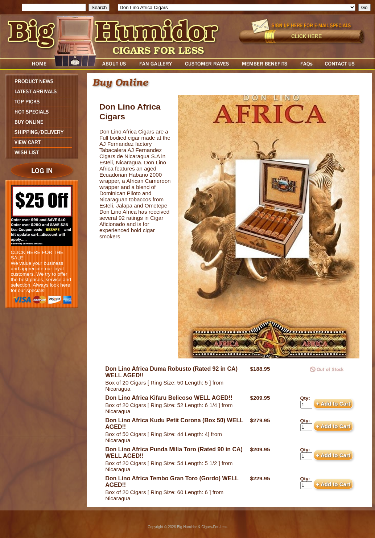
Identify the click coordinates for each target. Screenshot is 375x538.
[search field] (54, 7)
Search (12, 7)
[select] (236, 7)
